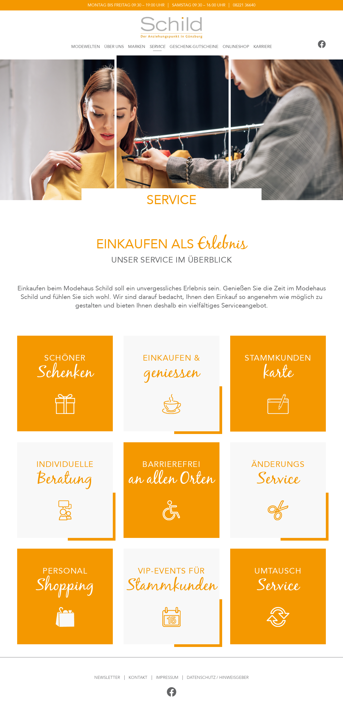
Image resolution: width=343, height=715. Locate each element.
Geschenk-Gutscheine (194, 46)
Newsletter (107, 677)
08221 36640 (244, 5)
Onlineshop (236, 46)
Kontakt (138, 677)
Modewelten (85, 46)
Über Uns (114, 46)
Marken (136, 46)
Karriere (262, 46)
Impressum (167, 677)
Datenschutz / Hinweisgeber (218, 677)
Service (157, 46)
